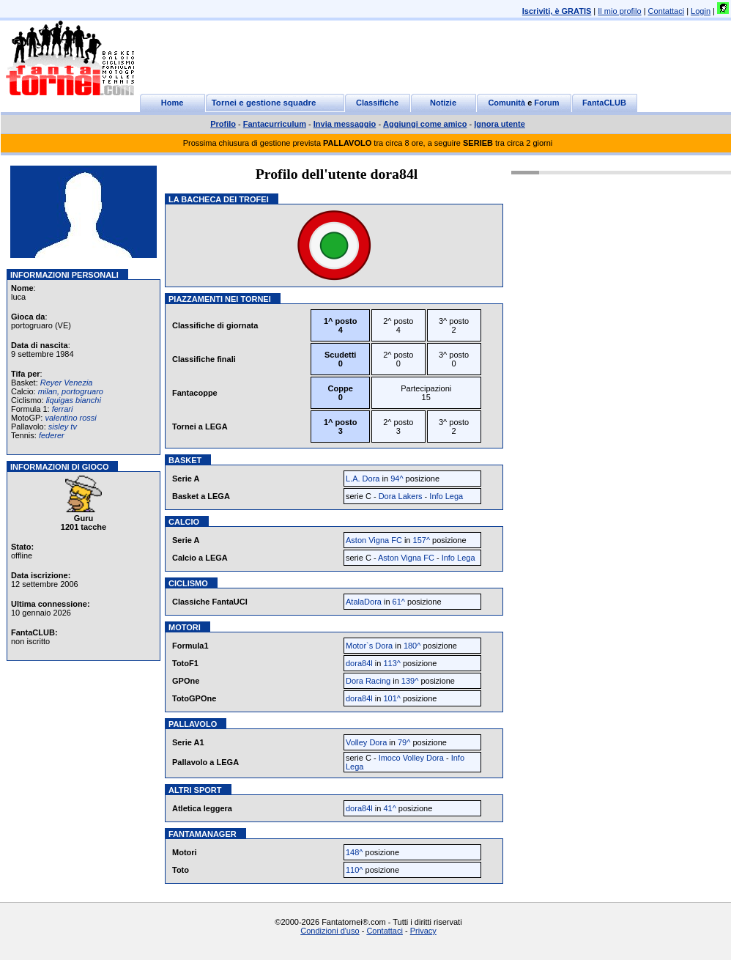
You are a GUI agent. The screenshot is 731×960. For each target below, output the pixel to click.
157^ (422, 540)
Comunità (506, 102)
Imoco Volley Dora (411, 757)
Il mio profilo (619, 11)
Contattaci (666, 11)
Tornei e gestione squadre (264, 102)
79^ (404, 742)
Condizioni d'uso (329, 930)
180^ (412, 645)
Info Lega (446, 496)
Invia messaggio (344, 123)
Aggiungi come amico (425, 123)
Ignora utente (499, 123)
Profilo (223, 123)
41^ (389, 808)
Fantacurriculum (274, 123)
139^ (410, 680)
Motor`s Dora (369, 645)
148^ (354, 852)
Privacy (423, 930)
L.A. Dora (362, 478)
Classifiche (377, 102)
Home (172, 102)
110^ (354, 869)
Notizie (443, 102)
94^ (396, 478)
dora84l (359, 663)
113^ (392, 663)
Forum (546, 102)
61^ (399, 601)
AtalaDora (364, 601)
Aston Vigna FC (374, 540)
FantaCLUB (604, 102)
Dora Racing (368, 680)
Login (700, 11)
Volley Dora (366, 742)
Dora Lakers (401, 496)
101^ (392, 698)
